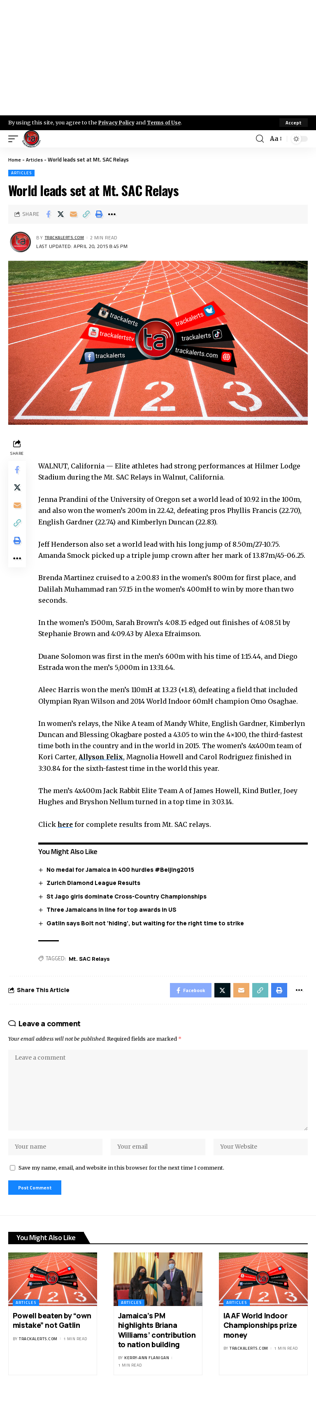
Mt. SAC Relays (91, 958)
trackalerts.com (67, 237)
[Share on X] (61, 214)
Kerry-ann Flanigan (146, 1371)
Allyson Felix (104, 757)
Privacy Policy (117, 122)
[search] (259, 139)
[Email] (73, 214)
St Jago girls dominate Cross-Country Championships (129, 896)
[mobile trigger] (15, 138)
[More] (112, 214)
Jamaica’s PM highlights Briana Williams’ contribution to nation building (157, 1342)
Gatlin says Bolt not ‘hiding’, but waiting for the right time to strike (147, 923)
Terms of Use (167, 122)
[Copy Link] (86, 214)
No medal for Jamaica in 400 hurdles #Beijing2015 (122, 869)
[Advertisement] (158, 57)
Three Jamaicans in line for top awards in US (114, 910)
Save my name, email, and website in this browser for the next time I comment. (121, 1178)
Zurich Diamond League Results (95, 883)
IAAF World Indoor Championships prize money (260, 1338)
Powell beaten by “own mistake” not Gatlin (52, 1333)
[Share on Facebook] (48, 214)
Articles (36, 159)
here (68, 824)
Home (15, 159)
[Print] (99, 214)
